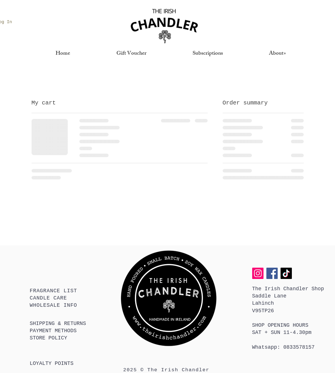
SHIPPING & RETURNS (58, 323)
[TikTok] (286, 273)
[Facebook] (272, 273)
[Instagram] (257, 273)
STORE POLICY (48, 338)
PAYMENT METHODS (53, 331)
